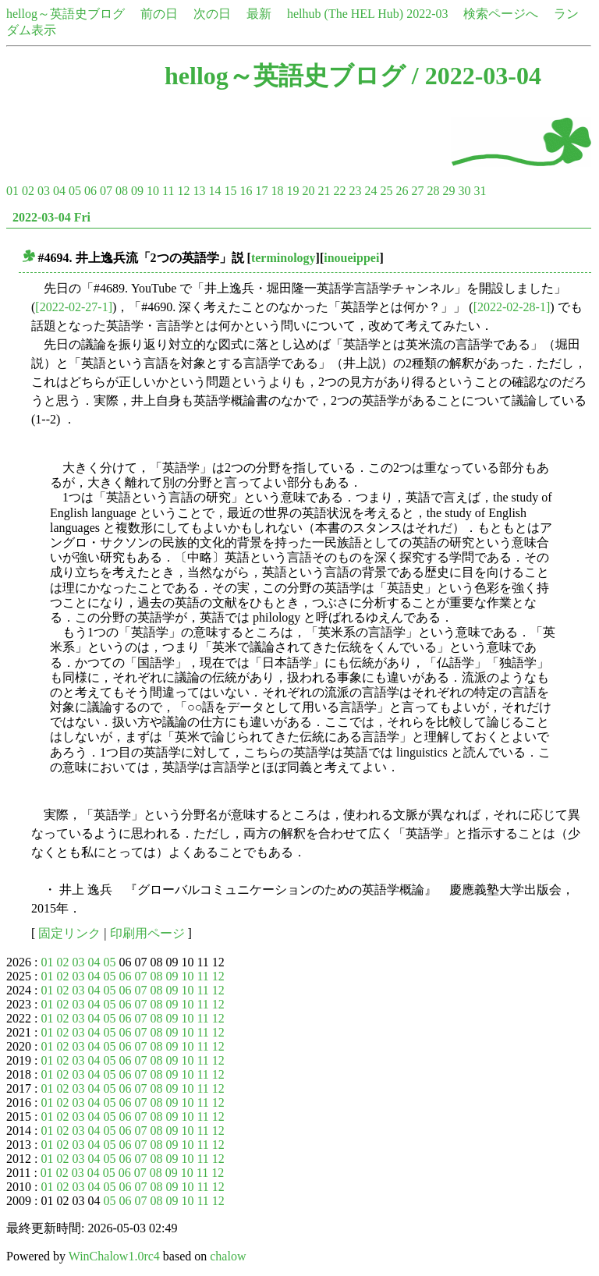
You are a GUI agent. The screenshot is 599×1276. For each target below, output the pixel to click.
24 (370, 190)
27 (417, 190)
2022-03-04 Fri (51, 217)
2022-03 (427, 13)
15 (230, 190)
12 (183, 190)
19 (292, 190)
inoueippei (351, 257)
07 (106, 190)
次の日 (212, 13)
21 (323, 190)
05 (75, 190)
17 (261, 190)
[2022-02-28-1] (512, 307)
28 (433, 190)
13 (199, 190)
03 (43, 190)
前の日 (159, 13)
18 (277, 190)
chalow (228, 1256)
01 (12, 190)
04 (59, 190)
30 (464, 190)
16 (245, 190)
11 (168, 190)
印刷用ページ (147, 933)
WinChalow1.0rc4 (114, 1256)
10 (153, 190)
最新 (258, 13)
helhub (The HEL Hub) (345, 13)
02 (28, 190)
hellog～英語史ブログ (65, 13)
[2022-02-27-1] (73, 307)
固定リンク (69, 933)
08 (121, 190)
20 (308, 190)
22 (339, 190)
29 (448, 190)
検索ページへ (500, 13)
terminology (283, 257)
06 (90, 190)
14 (214, 190)
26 (401, 190)
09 (137, 190)
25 (386, 190)
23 (355, 190)
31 (479, 190)
